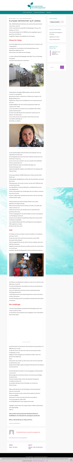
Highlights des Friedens (54, 36)
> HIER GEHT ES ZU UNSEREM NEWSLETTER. (56, 53)
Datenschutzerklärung (39, 12)
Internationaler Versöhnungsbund (40, 456)
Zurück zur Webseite (27, 12)
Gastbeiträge (17, 423)
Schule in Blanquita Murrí (54, 39)
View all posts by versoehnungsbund (18, 437)
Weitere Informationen (39, 460)
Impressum (48, 12)
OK (47, 460)
